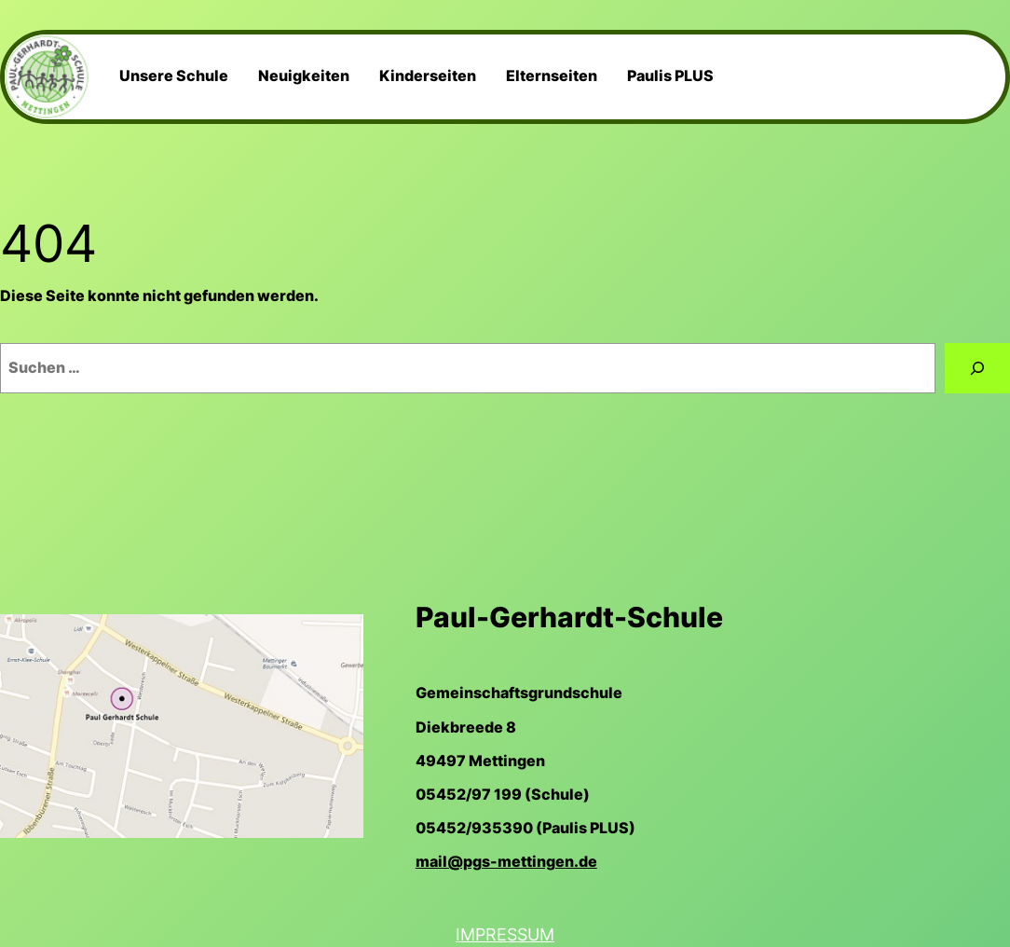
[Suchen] (977, 368)
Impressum (505, 934)
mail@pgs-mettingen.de (506, 862)
